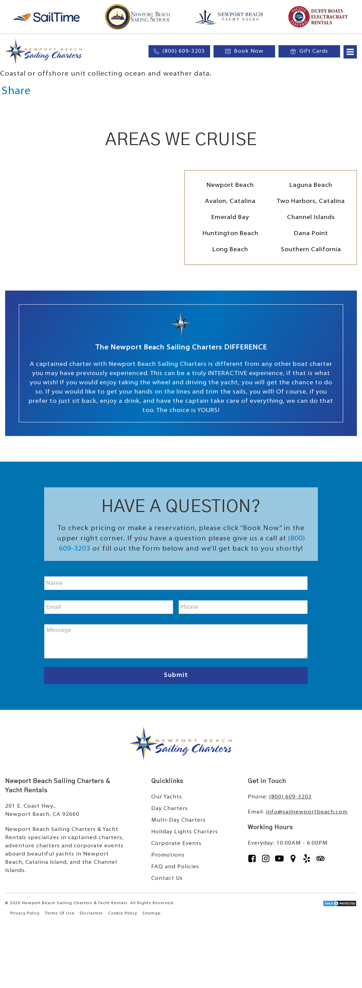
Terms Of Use (60, 913)
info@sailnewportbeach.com (307, 812)
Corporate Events (176, 843)
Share (16, 91)
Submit (176, 675)
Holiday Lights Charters (184, 832)
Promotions (168, 855)
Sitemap (151, 913)
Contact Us (167, 878)
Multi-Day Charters (178, 820)
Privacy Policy (25, 913)
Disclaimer (91, 913)
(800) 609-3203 (290, 797)
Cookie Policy (122, 913)
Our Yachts (166, 797)
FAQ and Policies (175, 867)
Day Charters (169, 808)
